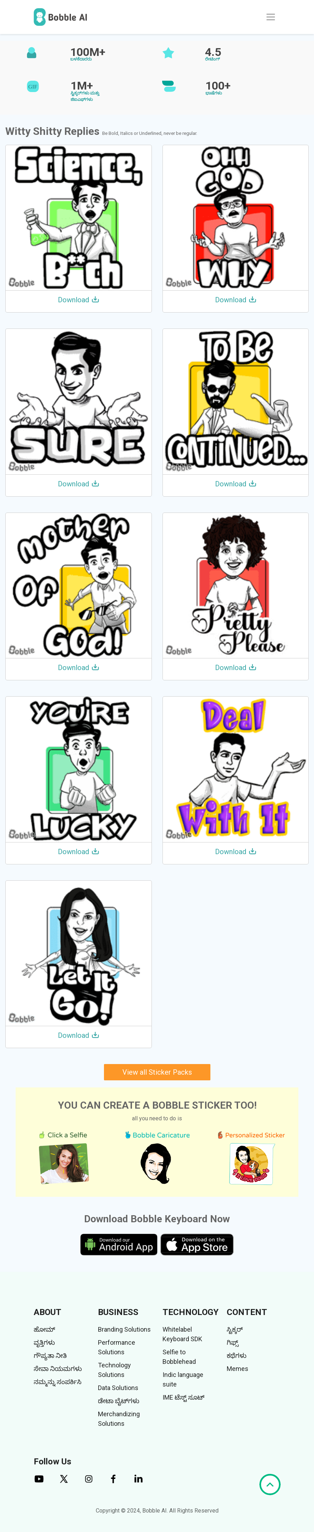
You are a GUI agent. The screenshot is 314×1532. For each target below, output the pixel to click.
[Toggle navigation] (271, 17)
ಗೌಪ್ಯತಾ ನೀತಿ (50, 1355)
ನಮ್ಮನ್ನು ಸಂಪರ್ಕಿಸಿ (58, 1381)
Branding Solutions (124, 1329)
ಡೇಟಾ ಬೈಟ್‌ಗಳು (118, 1401)
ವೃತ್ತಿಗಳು (44, 1342)
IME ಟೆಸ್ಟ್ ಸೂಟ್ (183, 1397)
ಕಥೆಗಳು (237, 1355)
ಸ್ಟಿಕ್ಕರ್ (235, 1329)
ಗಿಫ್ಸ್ (232, 1342)
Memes (237, 1368)
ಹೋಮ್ (44, 1329)
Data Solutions (118, 1387)
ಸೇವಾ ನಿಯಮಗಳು (58, 1368)
